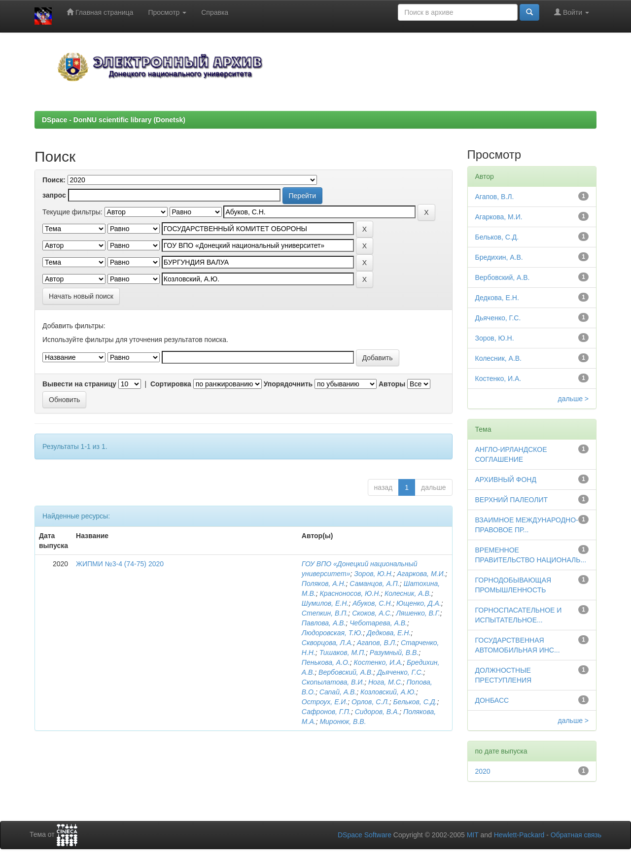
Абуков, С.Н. (372, 603)
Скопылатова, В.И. (333, 682)
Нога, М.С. (385, 682)
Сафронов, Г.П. (326, 712)
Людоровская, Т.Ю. (332, 633)
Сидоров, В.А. (377, 712)
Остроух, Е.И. (325, 702)
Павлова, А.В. (324, 623)
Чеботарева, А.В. (378, 623)
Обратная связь (576, 835)
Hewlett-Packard (519, 835)
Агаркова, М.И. (421, 574)
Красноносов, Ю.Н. (350, 593)
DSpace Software (364, 835)
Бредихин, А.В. (499, 257)
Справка (214, 12)
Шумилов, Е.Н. (325, 603)
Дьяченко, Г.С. (400, 672)
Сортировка (170, 384)
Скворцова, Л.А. (327, 643)
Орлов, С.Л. (370, 702)
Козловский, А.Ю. (388, 692)
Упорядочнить (288, 384)
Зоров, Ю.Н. (373, 574)
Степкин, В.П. (325, 613)
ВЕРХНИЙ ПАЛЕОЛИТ (511, 500)
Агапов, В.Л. (377, 643)
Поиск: (54, 180)
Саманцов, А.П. (374, 583)
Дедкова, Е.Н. (389, 633)
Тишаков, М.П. (342, 652)
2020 (483, 771)
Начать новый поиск (81, 296)
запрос (54, 195)
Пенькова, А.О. (326, 662)
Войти (571, 12)
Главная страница (100, 12)
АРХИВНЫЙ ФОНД (505, 479)
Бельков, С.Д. (415, 702)
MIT (473, 835)
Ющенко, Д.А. (418, 603)
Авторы (392, 384)
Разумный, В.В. (394, 652)
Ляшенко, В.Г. (418, 613)
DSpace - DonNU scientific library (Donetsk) (113, 120)
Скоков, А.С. (372, 613)
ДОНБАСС (492, 700)
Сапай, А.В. (338, 692)
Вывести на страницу (79, 384)
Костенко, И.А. (378, 662)
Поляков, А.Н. (324, 583)
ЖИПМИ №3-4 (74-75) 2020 (120, 564)
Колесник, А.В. (408, 593)
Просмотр (167, 12)
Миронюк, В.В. (342, 721)
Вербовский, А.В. (345, 672)
